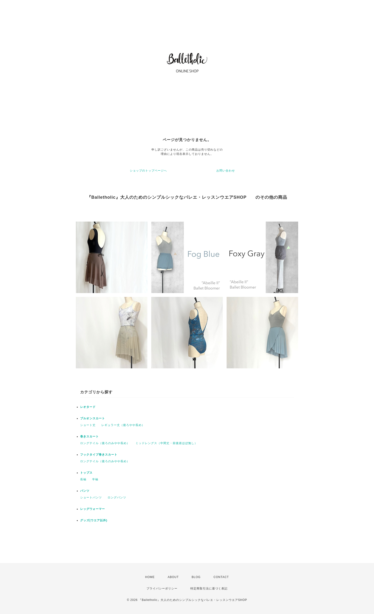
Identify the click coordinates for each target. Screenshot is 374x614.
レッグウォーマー (92, 509)
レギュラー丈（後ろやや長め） (123, 425)
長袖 (83, 479)
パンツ (84, 490)
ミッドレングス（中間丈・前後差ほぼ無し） (166, 443)
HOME (150, 577)
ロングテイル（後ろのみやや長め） (105, 443)
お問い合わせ (225, 170)
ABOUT (173, 577)
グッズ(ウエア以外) (93, 520)
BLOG (196, 577)
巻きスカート (89, 436)
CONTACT (221, 577)
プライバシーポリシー (161, 588)
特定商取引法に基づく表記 (209, 588)
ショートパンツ (91, 497)
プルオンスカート (92, 418)
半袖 (95, 479)
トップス (86, 472)
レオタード (88, 407)
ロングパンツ (117, 497)
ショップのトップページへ (148, 170)
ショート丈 (88, 425)
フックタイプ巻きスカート (98, 454)
